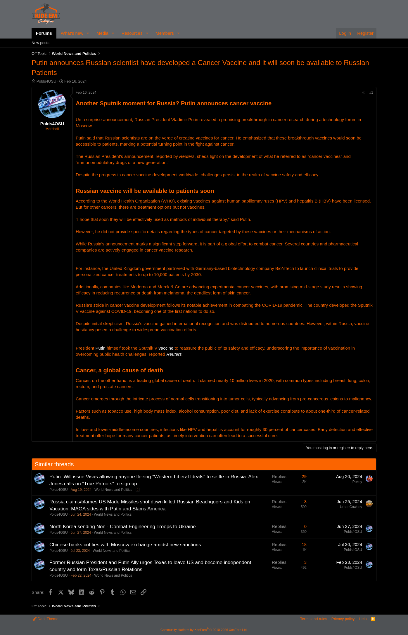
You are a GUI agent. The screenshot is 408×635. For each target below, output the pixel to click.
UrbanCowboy (351, 507)
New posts (40, 43)
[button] (88, 33)
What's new (72, 33)
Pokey (357, 482)
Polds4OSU (46, 81)
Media (102, 33)
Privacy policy (343, 619)
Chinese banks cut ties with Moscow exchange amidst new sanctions (125, 544)
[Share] (363, 92)
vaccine (166, 348)
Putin (101, 348)
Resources (132, 33)
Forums (44, 33)
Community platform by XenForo (204, 629)
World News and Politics (113, 490)
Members (164, 33)
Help (363, 619)
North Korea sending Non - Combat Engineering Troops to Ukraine (122, 526)
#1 (371, 92)
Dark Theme (45, 619)
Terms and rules (313, 619)
